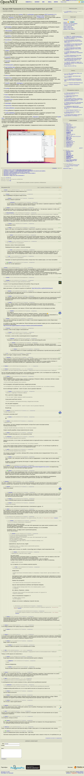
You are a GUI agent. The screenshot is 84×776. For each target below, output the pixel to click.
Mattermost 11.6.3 (70, 128)
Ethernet (66, 12)
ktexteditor (8, 61)
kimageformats (9, 99)
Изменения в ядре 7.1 (68, 168)
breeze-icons (8, 77)
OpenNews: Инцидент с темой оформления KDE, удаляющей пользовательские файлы (24, 170)
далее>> (81, 147)
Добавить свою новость (69, 29)
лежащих (11, 17)
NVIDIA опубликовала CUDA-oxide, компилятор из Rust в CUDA (72, 56)
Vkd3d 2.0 (68, 133)
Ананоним (7, 481)
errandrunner (9, 436)
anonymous (12, 202)
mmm (6, 711)
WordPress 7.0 (69, 142)
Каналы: (65, 22)
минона (9, 227)
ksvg (6, 110)
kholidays (7, 97)
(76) (9, 187)
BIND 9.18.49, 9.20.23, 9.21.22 (72, 136)
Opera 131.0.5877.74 (70, 134)
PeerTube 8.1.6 (69, 143)
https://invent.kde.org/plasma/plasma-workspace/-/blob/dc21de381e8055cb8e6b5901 (23, 325)
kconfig (7, 88)
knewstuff (7, 57)
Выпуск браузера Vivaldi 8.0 (72, 110)
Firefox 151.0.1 (69, 124)
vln (80, 136)
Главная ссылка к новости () (18, 169)
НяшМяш (8, 280)
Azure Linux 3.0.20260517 (71, 159)
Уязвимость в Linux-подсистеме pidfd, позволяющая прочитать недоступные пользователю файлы (73, 45)
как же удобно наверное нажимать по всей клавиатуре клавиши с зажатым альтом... (36, 613)
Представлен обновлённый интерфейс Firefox (71, 96)
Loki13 (8, 449)
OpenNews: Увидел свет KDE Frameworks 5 (14, 175)
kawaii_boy (7, 726)
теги (65, 1)
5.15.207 (72, 165)
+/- (51, 187)
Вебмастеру (81, 774)
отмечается (36, 116)
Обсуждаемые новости (73, 90)
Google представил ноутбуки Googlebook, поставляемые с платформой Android (73, 52)
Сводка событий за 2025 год (70, 65)
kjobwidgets (8, 103)
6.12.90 (74, 164)
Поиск (62, 1)
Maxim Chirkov (80, 773)
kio (6, 42)
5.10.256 (76, 165)
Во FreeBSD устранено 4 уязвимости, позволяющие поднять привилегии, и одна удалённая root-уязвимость (73, 99)
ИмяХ (6, 678)
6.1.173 (67, 165)
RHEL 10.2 (68, 154)
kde (10, 180)
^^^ (20, 194)
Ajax (38, 187)
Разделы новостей (67, 23)
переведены (20, 83)
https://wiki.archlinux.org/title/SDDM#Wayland (42, 288)
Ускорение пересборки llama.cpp (76, 82)
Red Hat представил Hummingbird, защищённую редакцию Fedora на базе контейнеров (72, 48)
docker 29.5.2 (69, 145)
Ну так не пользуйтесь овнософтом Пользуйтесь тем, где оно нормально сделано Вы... (36, 608)
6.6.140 (77, 164)
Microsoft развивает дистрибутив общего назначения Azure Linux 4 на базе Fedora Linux (73, 41)
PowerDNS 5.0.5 (69, 141)
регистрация (74, 0)
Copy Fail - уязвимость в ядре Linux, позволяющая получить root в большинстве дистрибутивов (73, 63)
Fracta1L (10, 241)
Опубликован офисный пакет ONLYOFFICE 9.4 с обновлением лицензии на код (73, 107)
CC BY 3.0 (8, 177)
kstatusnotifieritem (9, 108)
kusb (11, 249)
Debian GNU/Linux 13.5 (71, 160)
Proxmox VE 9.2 (69, 151)
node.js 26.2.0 (69, 144)
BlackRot (6, 705)
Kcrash (6, 94)
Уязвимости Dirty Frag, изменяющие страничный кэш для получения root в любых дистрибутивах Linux (73, 59)
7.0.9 (67, 164)
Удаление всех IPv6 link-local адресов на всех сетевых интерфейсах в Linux (73, 80)
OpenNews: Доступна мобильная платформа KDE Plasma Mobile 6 (19, 173)
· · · (23, 267)
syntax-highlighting (10, 112)
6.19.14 (67, 166)
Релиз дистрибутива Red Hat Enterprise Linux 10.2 (71, 93)
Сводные (75, 23)
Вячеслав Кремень (10, 212)
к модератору (30, 194)
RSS (60, 187)
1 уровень (42, 187)
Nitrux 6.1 (68, 152)
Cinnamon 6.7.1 (69, 131)
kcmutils (7, 83)
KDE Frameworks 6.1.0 (50, 14)
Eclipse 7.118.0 (69, 130)
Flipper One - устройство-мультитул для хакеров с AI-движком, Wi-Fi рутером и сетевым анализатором (73, 37)
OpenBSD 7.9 (69, 156)
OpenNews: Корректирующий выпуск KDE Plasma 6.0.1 (17, 172)
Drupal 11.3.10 (69, 140)
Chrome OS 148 (69, 155)
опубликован (30, 14)
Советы (73, 70)
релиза (21, 14)
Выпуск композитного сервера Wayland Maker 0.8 (71, 112)
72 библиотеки (40, 17)
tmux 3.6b (68, 123)
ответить (23, 194)
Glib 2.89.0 (68, 139)
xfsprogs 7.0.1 (69, 135)
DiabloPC (12, 310)
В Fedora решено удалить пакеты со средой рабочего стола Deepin (73, 115)
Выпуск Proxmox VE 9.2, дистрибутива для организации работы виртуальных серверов (73, 103)
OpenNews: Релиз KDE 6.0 (10, 174)
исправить (54, 168)
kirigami (7, 50)
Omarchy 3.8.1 (69, 161)
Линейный (47, 187)
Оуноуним (9, 357)
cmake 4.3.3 (68, 125)
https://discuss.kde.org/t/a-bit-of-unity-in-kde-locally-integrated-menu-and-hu (31, 466)
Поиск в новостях (67, 26)
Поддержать (74, 774)
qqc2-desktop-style (10, 67)
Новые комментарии (68, 27)
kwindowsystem (9, 64)
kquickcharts (8, 105)
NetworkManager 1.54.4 (71, 127)
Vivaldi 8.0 (68, 132)
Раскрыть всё (55, 187)
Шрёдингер (10, 660)
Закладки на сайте (5, 773)
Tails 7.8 (68, 153)
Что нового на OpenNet (68, 25)
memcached (68, 11)
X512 (5, 650)
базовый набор (40, 16)
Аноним (7, 194)
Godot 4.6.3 (68, 146)
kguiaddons (8, 36)
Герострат (8, 328)
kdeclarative (8, 27)
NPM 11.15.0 (69, 138)
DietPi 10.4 (68, 158)
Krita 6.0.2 (68, 129)
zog (9, 256)
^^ (20, 198)
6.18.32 (70, 164)
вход (70, 0)
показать (56, 517)
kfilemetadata (8, 30)
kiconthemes (8, 39)
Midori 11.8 (68, 137)
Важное (73, 33)
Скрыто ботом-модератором (22, 277)
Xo (7, 353)
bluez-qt (7, 75)
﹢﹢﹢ (20, 267)
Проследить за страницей (7, 774)
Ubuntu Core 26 (69, 157)
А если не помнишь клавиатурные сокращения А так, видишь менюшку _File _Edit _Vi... (31, 517)
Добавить (68, 774)
